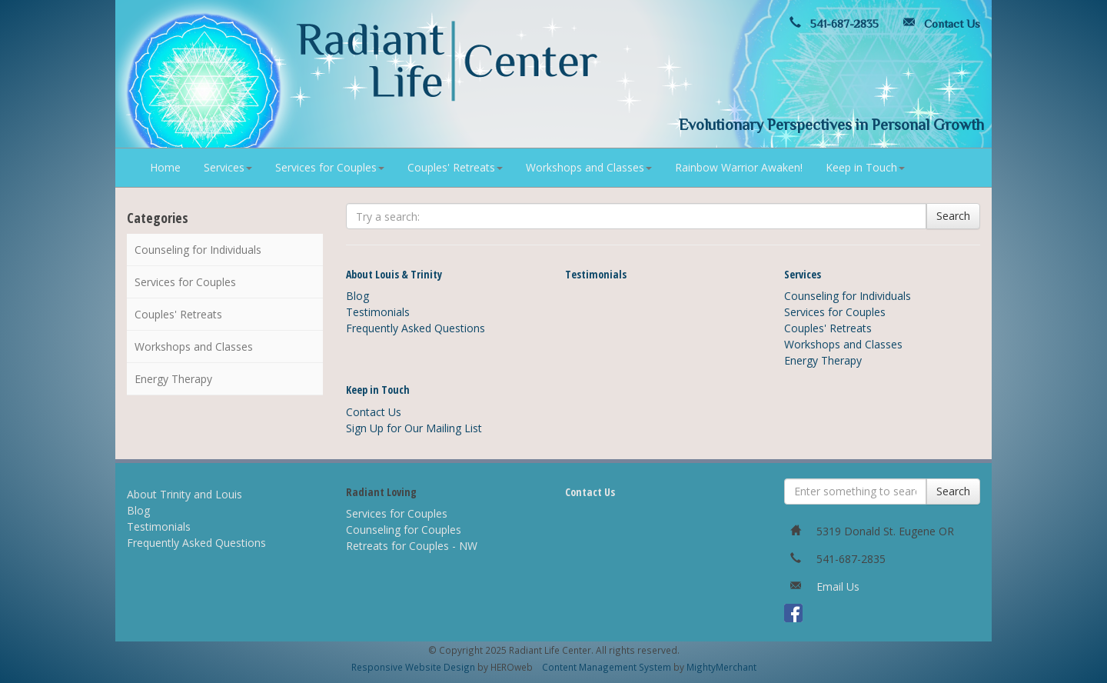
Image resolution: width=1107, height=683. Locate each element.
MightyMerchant (721, 667)
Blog (357, 295)
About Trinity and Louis (184, 494)
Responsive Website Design (413, 667)
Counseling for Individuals (198, 249)
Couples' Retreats (455, 167)
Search (953, 215)
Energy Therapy (173, 378)
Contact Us (938, 23)
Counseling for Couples (403, 529)
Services (228, 167)
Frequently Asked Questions (415, 328)
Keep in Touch (865, 167)
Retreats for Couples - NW (411, 545)
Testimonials (378, 312)
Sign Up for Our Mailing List (414, 428)
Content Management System (606, 667)
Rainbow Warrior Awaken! (739, 167)
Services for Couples (329, 167)
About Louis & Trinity (394, 274)
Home (165, 167)
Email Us (837, 586)
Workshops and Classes (589, 167)
